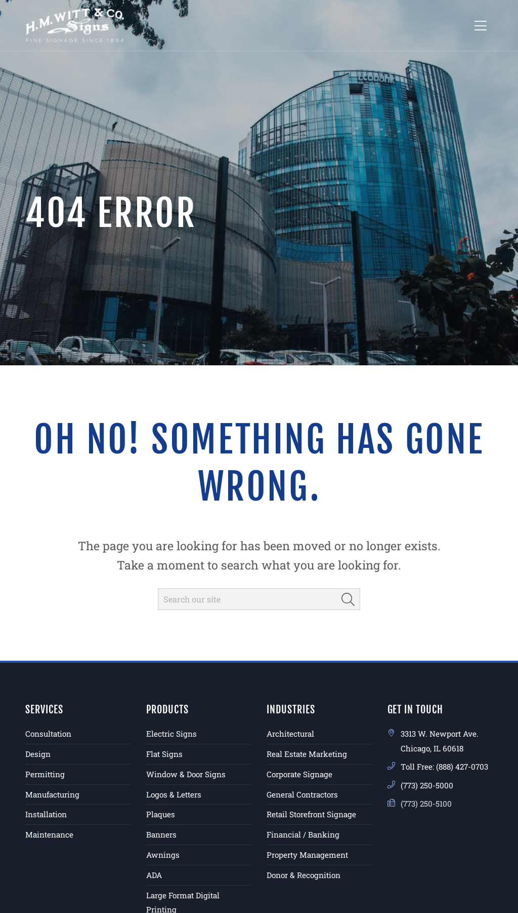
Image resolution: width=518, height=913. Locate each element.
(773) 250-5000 (427, 785)
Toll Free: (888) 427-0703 (444, 767)
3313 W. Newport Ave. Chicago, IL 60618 (440, 741)
